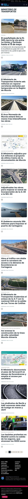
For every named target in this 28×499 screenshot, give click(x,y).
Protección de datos (7, 470)
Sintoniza (3, 463)
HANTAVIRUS (8, 0)
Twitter (17, 463)
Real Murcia (20, 1)
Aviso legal (4, 472)
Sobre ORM (4, 462)
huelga (2, 400)
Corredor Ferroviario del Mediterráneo (10, 328)
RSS (16, 470)
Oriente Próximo (12, 1)
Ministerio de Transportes (7, 151)
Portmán (3, 35)
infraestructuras (5, 77)
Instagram (18, 467)
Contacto (17, 462)
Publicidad (4, 465)
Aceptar (5, 496)
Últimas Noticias (16, 1)
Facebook (17, 465)
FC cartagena (24, 1)
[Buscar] (26, 4)
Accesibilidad (5, 473)
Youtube (17, 468)
